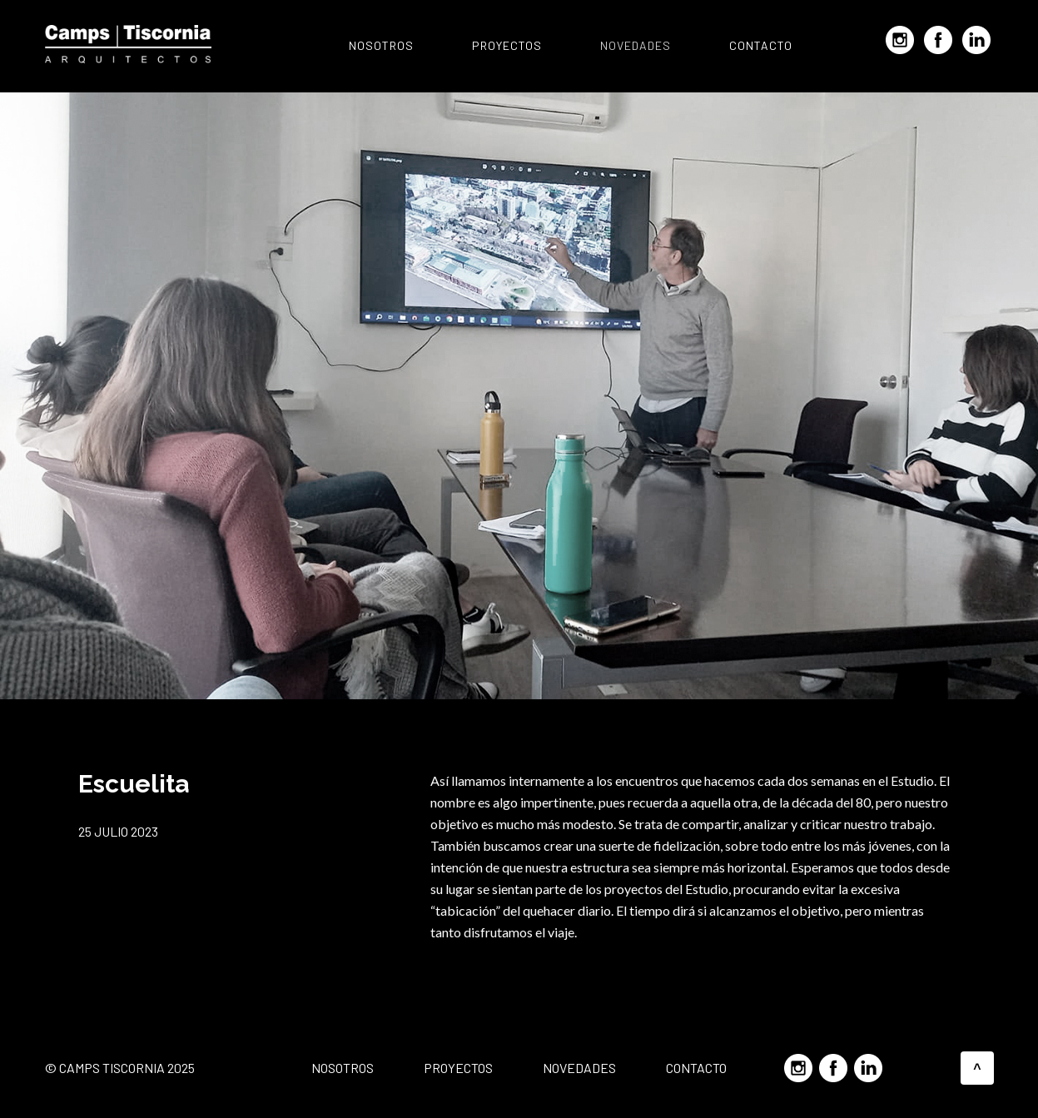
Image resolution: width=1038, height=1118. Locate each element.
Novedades (635, 45)
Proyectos (507, 45)
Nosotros (381, 45)
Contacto (760, 45)
